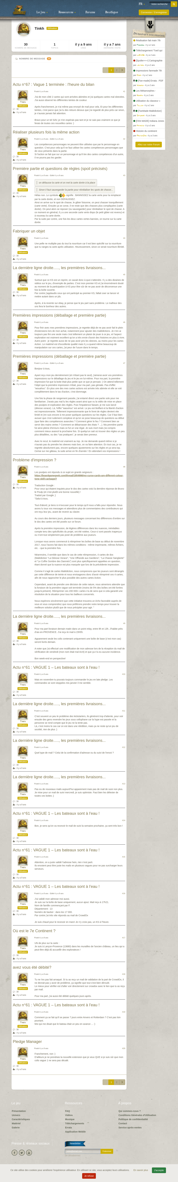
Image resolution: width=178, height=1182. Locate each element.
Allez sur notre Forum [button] (149, 144)
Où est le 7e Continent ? (34, 931)
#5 (124, 275)
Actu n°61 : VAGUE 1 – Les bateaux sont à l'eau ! (56, 667)
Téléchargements (74, 1123)
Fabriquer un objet (29, 231)
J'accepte (159, 1170)
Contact (122, 1123)
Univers (16, 1115)
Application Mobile (75, 1131)
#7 (124, 363)
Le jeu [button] (42, 12)
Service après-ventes (130, 1127)
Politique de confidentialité (133, 1119)
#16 (123, 893)
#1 (124, 91)
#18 (123, 974)
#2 (124, 139)
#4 (124, 238)
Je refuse (89, 1176)
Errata (68, 1127)
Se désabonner (73, 1155)
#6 (124, 322)
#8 (124, 467)
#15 (123, 857)
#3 (124, 175)
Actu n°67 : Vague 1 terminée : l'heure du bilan (53, 84)
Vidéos (69, 1115)
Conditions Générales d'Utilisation (137, 1115)
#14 (123, 820)
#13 (123, 784)
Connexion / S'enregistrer (154, 12)
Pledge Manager (27, 1041)
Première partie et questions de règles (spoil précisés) (60, 168)
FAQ (67, 1111)
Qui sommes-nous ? (129, 1111)
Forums (90, 12)
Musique (70, 1119)
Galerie (16, 1127)
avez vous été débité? (32, 967)
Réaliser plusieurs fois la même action (46, 132)
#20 (123, 1048)
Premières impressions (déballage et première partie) (59, 315)
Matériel (16, 1123)
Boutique (111, 12)
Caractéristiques (21, 1119)
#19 (123, 1012)
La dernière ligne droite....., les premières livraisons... (59, 267)
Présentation (19, 1111)
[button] (142, 4)
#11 (123, 711)
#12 (123, 747)
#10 (123, 674)
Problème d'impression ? (34, 460)
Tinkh (23, 102)
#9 (124, 623)
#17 (123, 938)
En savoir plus (141, 1170)
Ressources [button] (67, 12)
